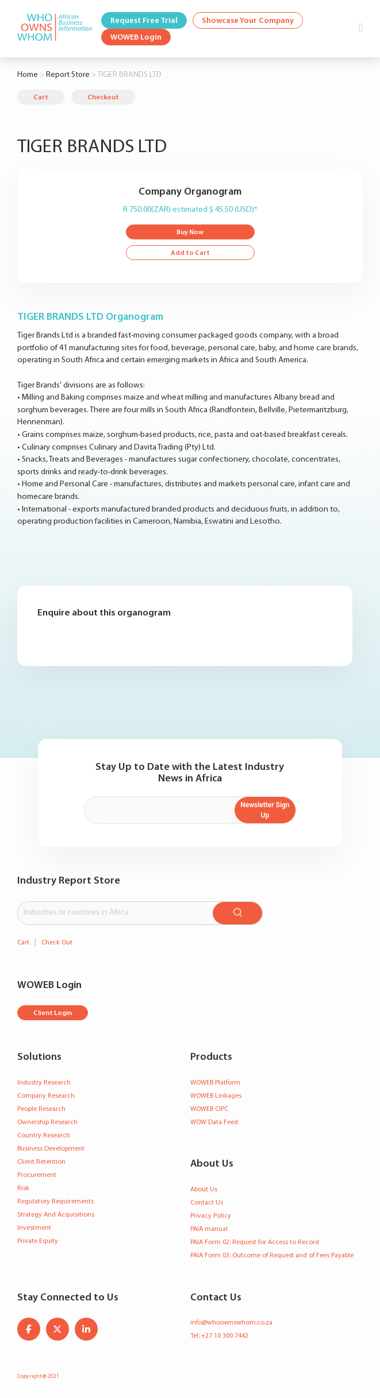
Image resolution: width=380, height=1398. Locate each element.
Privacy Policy (210, 1216)
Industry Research (44, 1082)
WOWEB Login (136, 37)
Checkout (103, 97)
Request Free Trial (144, 21)
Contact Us (206, 1202)
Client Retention (41, 1162)
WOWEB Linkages (215, 1096)
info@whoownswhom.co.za (231, 1322)
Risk (23, 1188)
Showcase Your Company (248, 21)
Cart (40, 97)
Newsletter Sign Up (264, 810)
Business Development (51, 1148)
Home (27, 75)
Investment (34, 1228)
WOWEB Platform (215, 1082)
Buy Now (190, 232)
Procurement (36, 1175)
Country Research (43, 1135)
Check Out (56, 942)
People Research (41, 1109)
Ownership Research (47, 1122)
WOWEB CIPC (209, 1109)
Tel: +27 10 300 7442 (219, 1336)
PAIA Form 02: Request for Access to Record (254, 1242)
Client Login (52, 1013)
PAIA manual (209, 1229)
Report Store (68, 75)
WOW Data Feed (214, 1122)
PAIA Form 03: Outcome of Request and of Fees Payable (272, 1255)
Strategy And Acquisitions (55, 1214)
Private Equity (37, 1241)
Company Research (46, 1096)
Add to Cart (190, 253)
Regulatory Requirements (55, 1201)
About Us (203, 1189)
